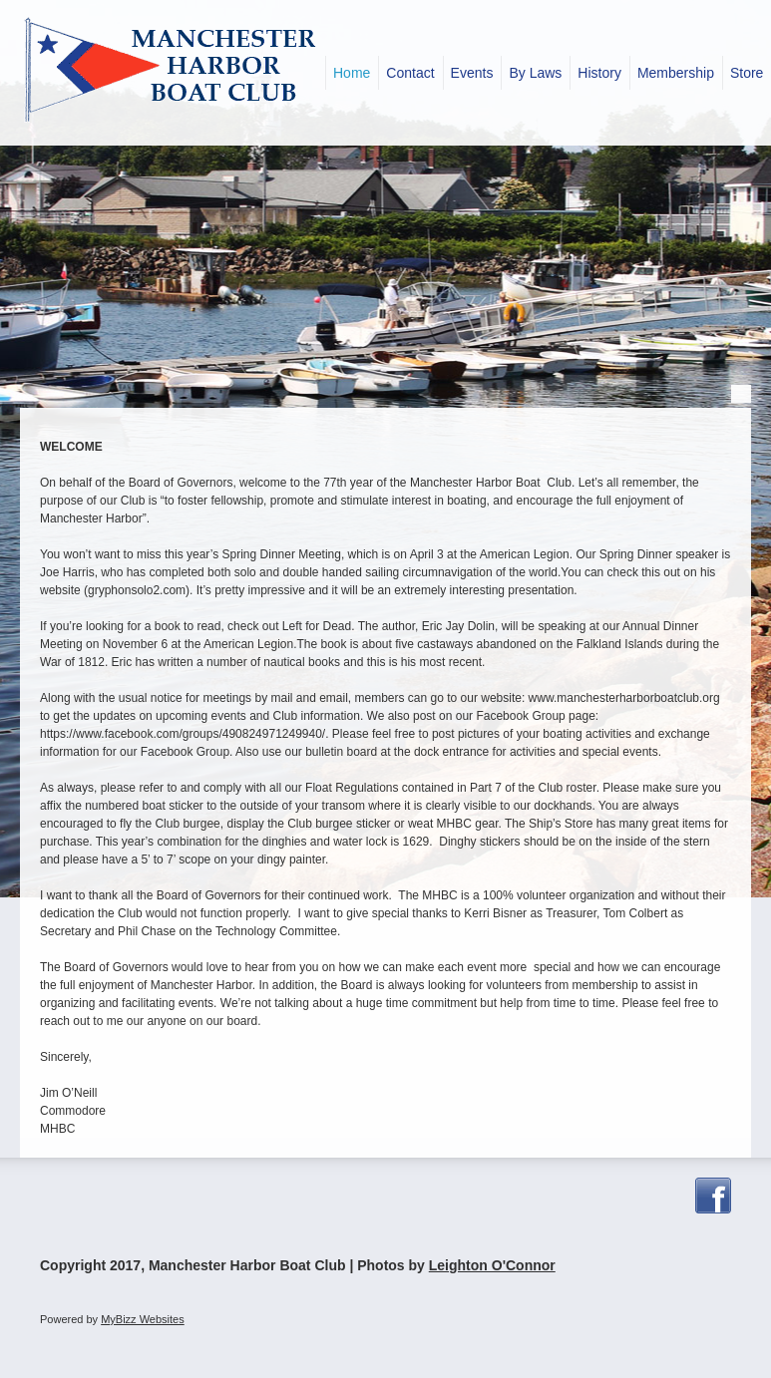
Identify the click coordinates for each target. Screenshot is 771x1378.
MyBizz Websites (143, 1319)
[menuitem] (351, 73)
